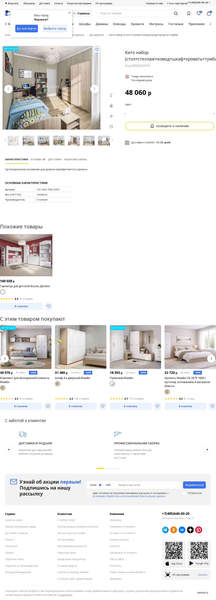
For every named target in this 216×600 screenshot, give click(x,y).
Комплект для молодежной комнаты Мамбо (24, 380)
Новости (115, 546)
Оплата (58, 3)
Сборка (9, 552)
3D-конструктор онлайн (71, 533)
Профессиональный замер (20, 526)
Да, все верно (27, 28)
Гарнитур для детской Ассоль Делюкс (25, 286)
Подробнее (65, 594)
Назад (10, 35)
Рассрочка (11, 546)
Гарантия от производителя (21, 565)
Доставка (44, 3)
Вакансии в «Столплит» (123, 552)
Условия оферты (67, 565)
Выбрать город (55, 28)
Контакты (115, 565)
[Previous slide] (8, 89)
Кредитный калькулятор (71, 559)
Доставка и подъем (16, 533)
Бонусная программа (79, 3)
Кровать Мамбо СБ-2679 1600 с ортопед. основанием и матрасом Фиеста (187, 382)
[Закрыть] (69, 12)
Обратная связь (14, 559)
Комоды (119, 24)
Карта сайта (117, 559)
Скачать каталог (119, 539)
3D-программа (103, 3)
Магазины (29, 3)
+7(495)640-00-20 (175, 513)
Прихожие (196, 24)
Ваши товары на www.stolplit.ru (128, 572)
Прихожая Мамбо (121, 378)
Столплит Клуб (66, 520)
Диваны (102, 24)
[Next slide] (94, 89)
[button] (5, 359)
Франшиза (116, 578)
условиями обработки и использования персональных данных (129, 496)
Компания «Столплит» (123, 526)
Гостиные (175, 24)
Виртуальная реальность (72, 546)
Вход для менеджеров (18, 572)
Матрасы (156, 24)
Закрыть (202, 592)
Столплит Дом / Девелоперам (74, 578)
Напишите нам (154, 3)
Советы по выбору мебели (73, 572)
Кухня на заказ (13, 520)
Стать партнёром (177, 3)
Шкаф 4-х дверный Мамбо (72, 378)
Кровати (137, 24)
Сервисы (81, 13)
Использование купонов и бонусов (77, 526)
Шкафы (85, 24)
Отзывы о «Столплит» (122, 533)
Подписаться (194, 485)
